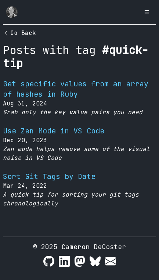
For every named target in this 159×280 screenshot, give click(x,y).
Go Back (19, 33)
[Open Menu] (147, 12)
